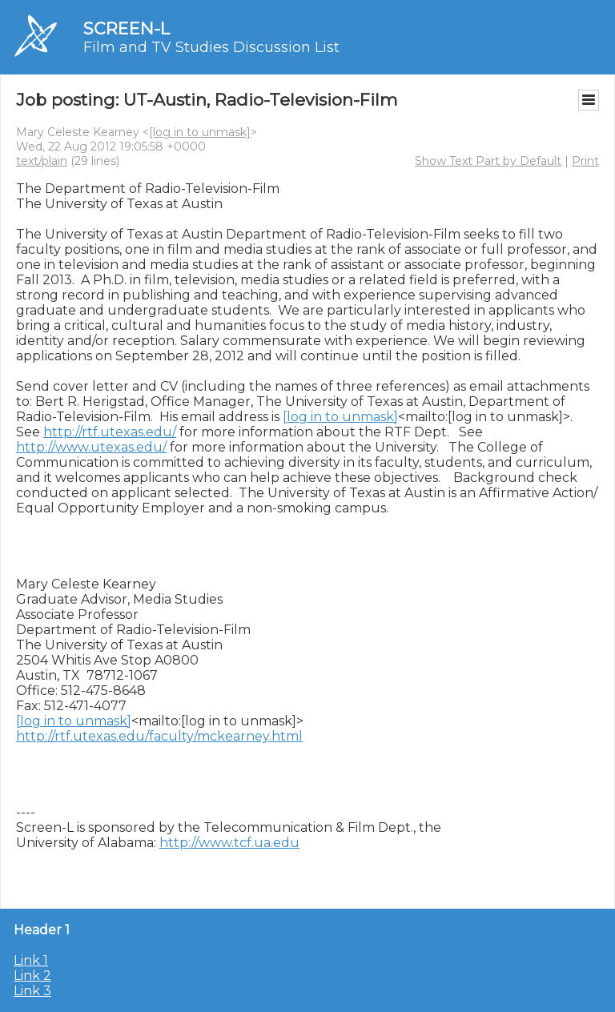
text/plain (41, 161)
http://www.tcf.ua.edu (229, 842)
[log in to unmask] (200, 132)
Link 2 (32, 975)
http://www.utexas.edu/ (91, 447)
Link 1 (31, 960)
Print (585, 161)
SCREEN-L (126, 28)
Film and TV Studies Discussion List (211, 47)
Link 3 (32, 990)
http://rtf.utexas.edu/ (109, 432)
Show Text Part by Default (488, 161)
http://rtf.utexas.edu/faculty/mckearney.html (159, 736)
